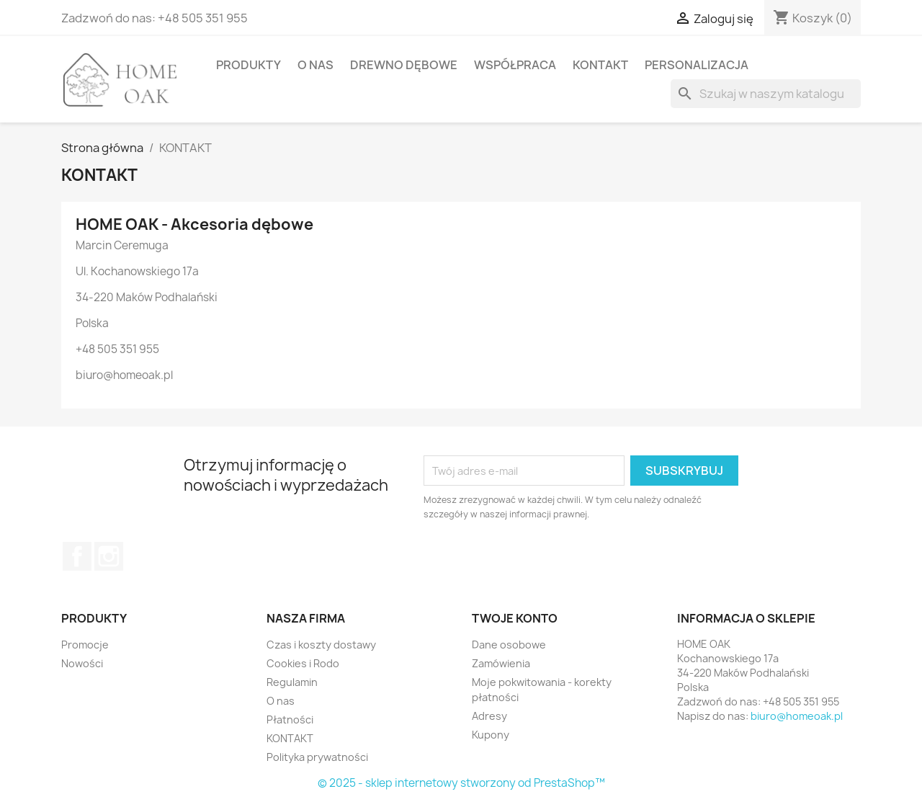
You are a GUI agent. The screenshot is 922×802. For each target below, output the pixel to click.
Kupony (490, 734)
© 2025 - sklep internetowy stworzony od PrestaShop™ (461, 782)
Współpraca (515, 65)
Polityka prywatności (317, 757)
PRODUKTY (248, 65)
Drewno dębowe (403, 65)
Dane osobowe (509, 644)
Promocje (85, 644)
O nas (315, 65)
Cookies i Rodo (303, 663)
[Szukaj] (766, 93)
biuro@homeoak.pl (797, 716)
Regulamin (292, 682)
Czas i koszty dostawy (321, 644)
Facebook (77, 556)
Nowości (82, 663)
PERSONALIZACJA (696, 65)
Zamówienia (501, 663)
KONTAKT (600, 65)
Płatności (290, 719)
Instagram (108, 556)
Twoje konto (515, 618)
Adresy (489, 716)
